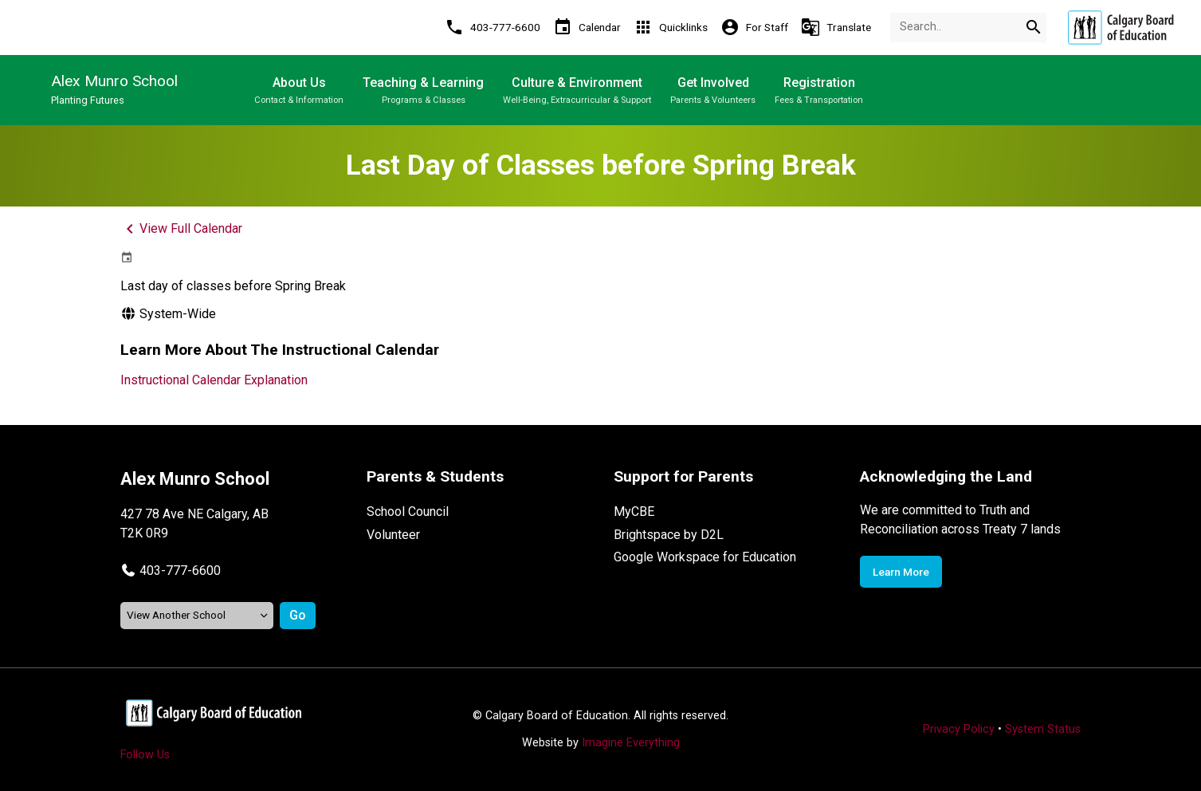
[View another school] (196, 615)
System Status (1043, 729)
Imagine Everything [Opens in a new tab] (631, 743)
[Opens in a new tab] (1120, 27)
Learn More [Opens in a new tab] (901, 571)
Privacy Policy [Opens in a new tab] (959, 729)
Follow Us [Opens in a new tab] (145, 754)
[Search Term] (968, 27)
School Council (408, 511)
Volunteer (393, 534)
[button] (170, 570)
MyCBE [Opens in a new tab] (634, 511)
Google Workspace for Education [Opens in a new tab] (705, 557)
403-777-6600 (180, 570)
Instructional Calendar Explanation (214, 380)
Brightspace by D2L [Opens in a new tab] (669, 534)
